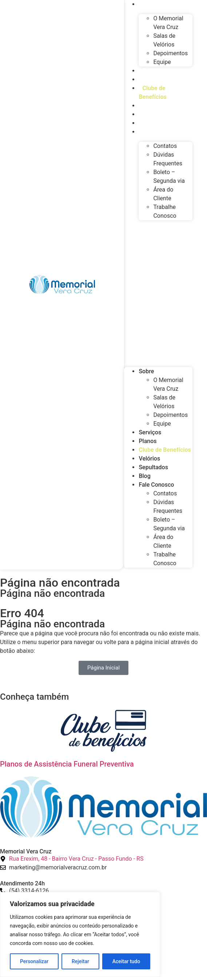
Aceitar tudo (126, 961)
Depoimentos (170, 53)
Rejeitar (80, 961)
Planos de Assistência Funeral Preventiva (67, 764)
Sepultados (157, 114)
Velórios (153, 105)
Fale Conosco (160, 131)
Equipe (162, 62)
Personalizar (34, 961)
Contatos (165, 145)
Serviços (153, 70)
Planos (151, 79)
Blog (148, 123)
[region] (80, 934)
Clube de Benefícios (152, 92)
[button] (158, 291)
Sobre (146, 371)
